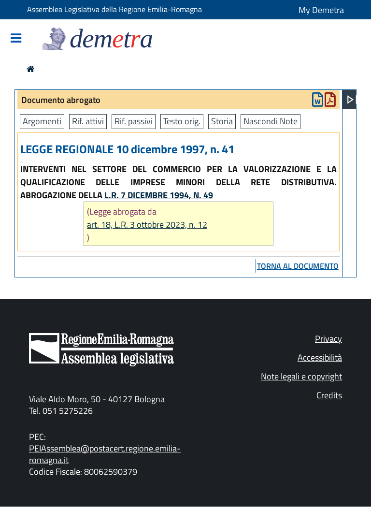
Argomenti (42, 121)
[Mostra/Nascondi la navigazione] (16, 39)
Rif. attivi (88, 121)
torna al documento (298, 266)
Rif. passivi (133, 121)
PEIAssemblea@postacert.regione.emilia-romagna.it (105, 454)
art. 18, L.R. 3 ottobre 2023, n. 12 (147, 224)
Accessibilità (320, 357)
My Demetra (321, 9)
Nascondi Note (270, 121)
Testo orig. (181, 121)
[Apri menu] (352, 99)
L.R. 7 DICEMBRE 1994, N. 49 (158, 195)
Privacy (328, 338)
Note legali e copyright (301, 376)
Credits (329, 395)
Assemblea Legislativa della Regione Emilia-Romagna (114, 9)
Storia (222, 121)
